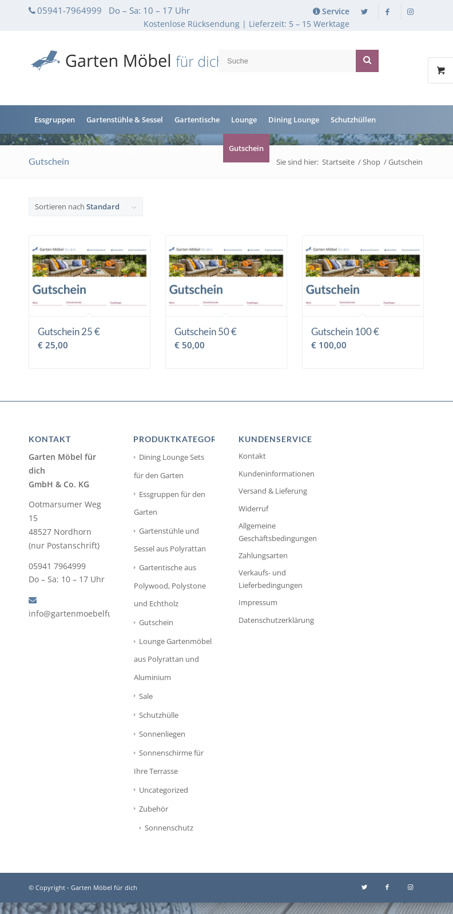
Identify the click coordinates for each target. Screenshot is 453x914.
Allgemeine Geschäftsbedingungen (278, 531)
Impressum (258, 602)
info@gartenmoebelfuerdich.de (89, 613)
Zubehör (153, 809)
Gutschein (156, 622)
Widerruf (253, 508)
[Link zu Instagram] (410, 11)
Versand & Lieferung (273, 491)
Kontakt (252, 456)
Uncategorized (163, 790)
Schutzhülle (158, 715)
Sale (146, 696)
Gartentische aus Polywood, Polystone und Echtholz (170, 585)
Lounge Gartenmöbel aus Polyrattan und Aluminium (173, 659)
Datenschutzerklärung (276, 620)
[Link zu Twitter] (364, 11)
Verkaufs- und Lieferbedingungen (271, 578)
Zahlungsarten (263, 555)
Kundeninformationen (277, 473)
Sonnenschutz (169, 827)
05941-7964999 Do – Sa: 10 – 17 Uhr (113, 10)
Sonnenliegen (162, 734)
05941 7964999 (57, 566)
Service (335, 11)
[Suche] (417, 148)
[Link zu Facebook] (387, 11)
